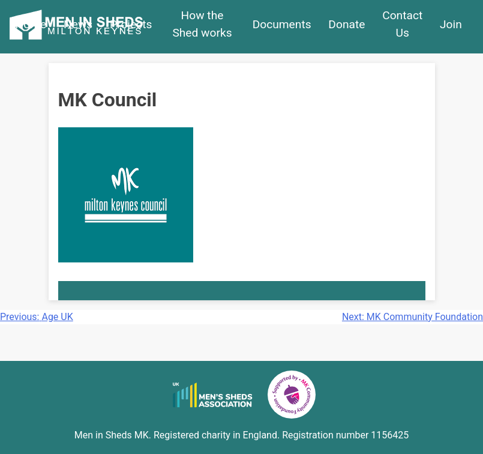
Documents (282, 24)
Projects (131, 24)
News (78, 24)
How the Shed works (202, 24)
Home (31, 24)
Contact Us (402, 24)
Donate (346, 24)
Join (451, 24)
